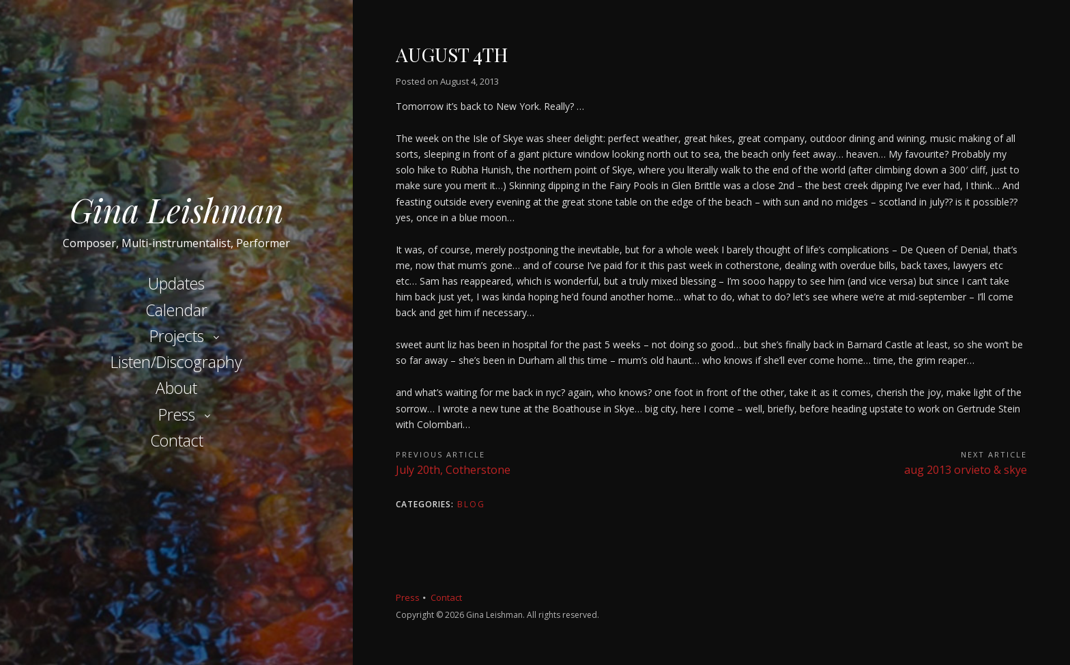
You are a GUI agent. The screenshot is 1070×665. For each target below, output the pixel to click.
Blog (471, 504)
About (176, 388)
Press (176, 414)
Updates (176, 283)
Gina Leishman (177, 209)
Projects (176, 336)
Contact (176, 440)
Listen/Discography (176, 362)
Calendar (176, 310)
